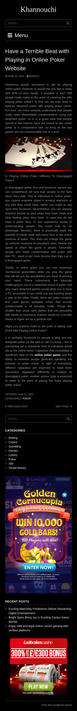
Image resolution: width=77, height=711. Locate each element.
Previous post (18, 406)
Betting (13, 437)
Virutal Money (17, 468)
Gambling (15, 446)
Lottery (13, 455)
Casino (13, 442)
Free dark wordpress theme (57, 705)
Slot (11, 463)
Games (13, 450)
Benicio (34, 76)
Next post (62, 406)
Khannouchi (39, 9)
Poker (26, 398)
